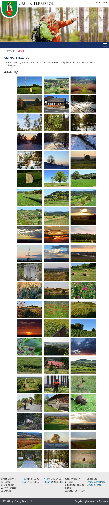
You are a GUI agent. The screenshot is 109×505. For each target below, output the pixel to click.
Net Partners (101, 501)
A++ (105, 2)
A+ (100, 2)
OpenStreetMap (97, 481)
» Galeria (20, 51)
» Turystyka (9, 51)
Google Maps (96, 484)
